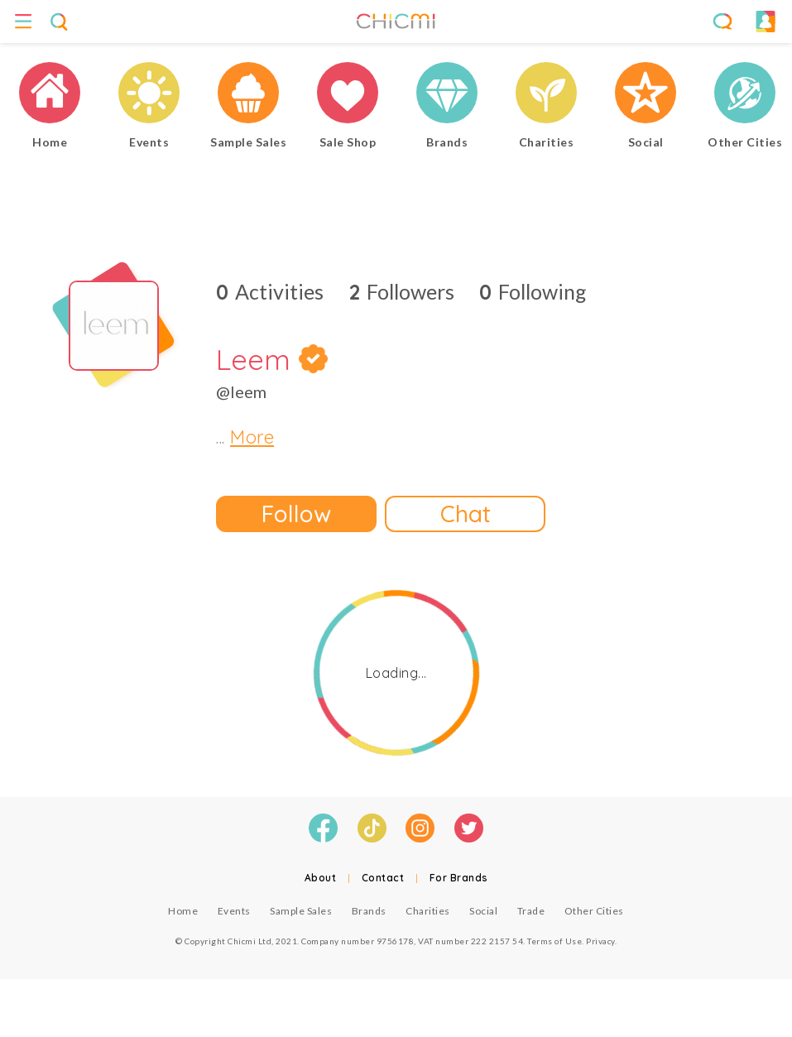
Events (234, 911)
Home (183, 911)
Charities (428, 911)
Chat (465, 513)
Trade (531, 911)
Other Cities (594, 911)
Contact (383, 877)
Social (483, 911)
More (252, 437)
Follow (296, 513)
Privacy (600, 941)
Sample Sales (301, 911)
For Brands (459, 877)
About (321, 877)
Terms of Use (554, 941)
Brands (369, 911)
